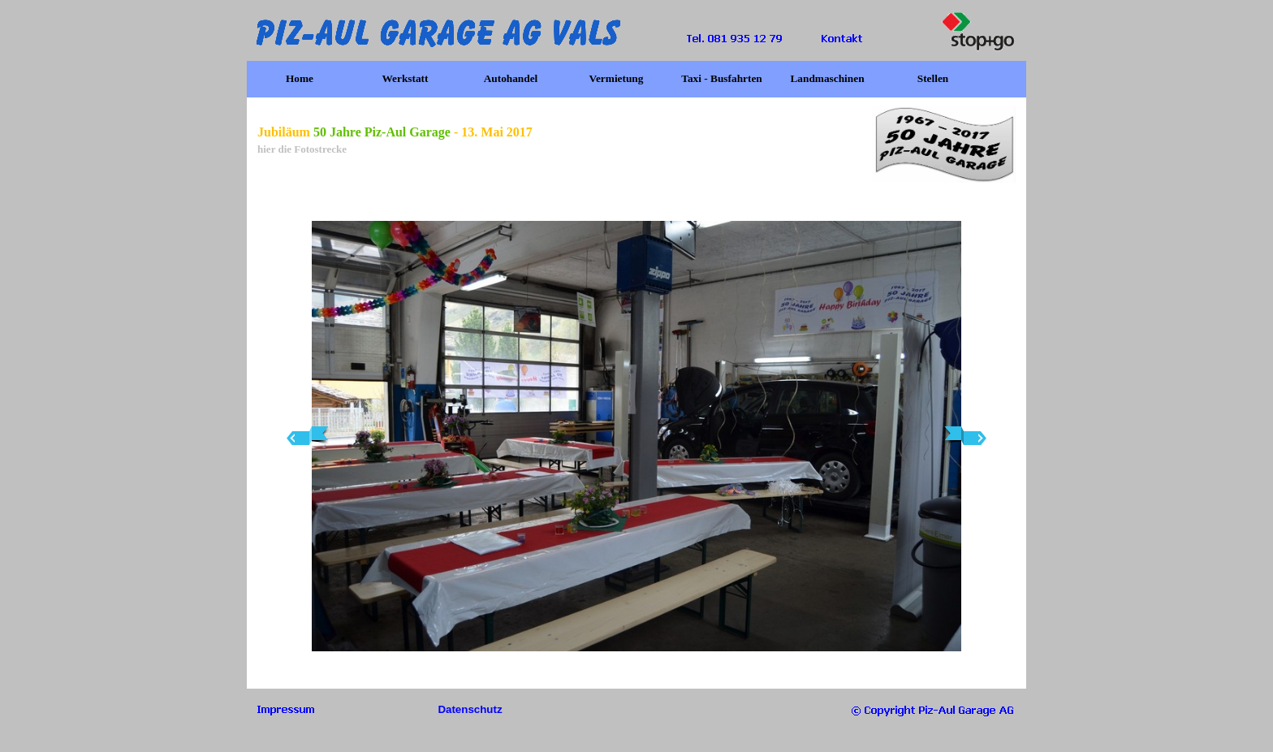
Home (299, 78)
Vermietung (616, 78)
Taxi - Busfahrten (721, 78)
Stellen (933, 78)
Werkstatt (405, 78)
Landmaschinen (827, 78)
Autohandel (511, 78)
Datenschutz (470, 709)
